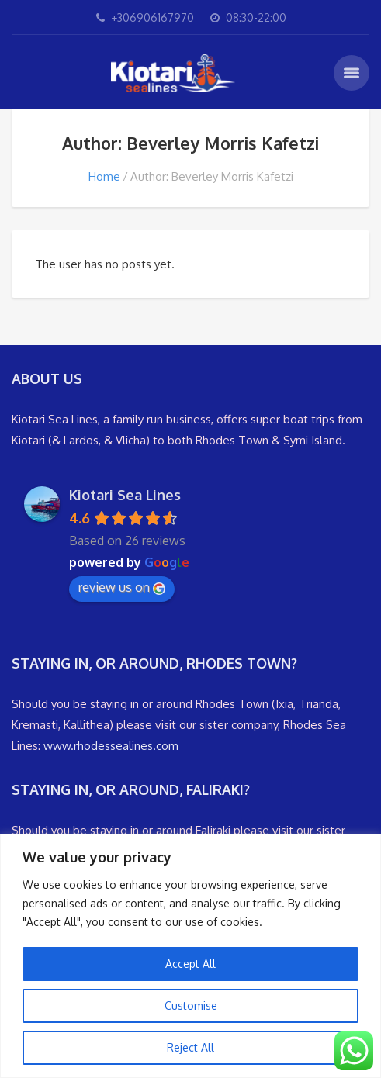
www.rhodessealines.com (110, 745)
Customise (191, 1005)
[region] (190, 956)
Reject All (190, 1047)
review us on (121, 587)
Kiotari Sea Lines (125, 494)
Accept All (190, 963)
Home (104, 176)
